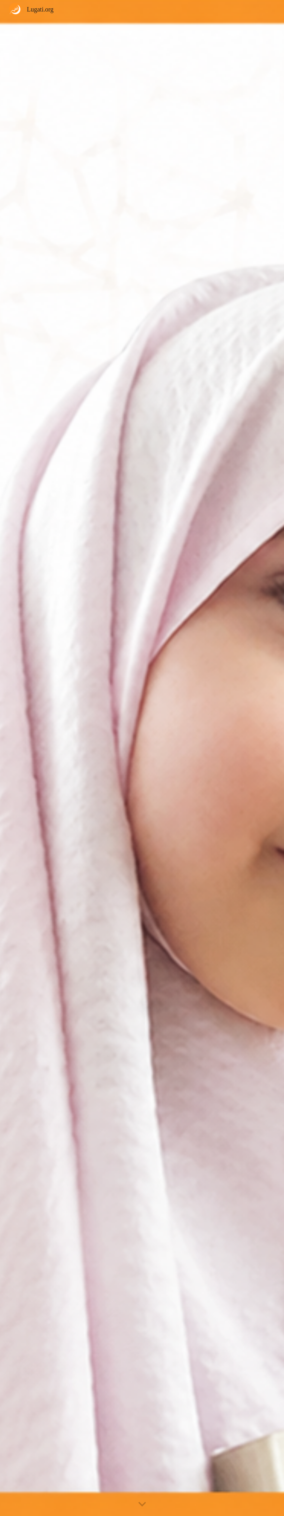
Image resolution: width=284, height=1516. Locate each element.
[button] (142, 1504)
